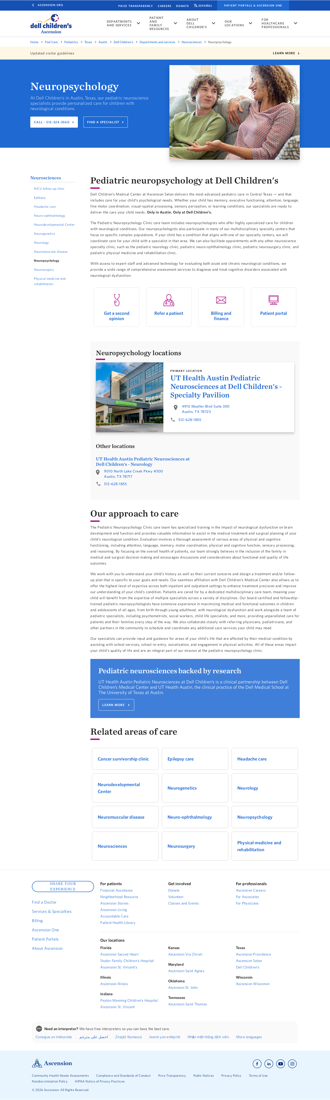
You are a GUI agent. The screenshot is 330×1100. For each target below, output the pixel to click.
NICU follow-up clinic (49, 188)
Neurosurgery (44, 269)
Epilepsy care (181, 759)
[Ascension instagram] (292, 1063)
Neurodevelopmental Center (54, 224)
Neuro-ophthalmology (49, 215)
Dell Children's (123, 42)
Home (34, 42)
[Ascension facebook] (257, 1063)
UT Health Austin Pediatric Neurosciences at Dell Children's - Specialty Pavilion (226, 386)
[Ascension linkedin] (268, 1063)
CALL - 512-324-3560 (52, 122)
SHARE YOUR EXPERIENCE (63, 886)
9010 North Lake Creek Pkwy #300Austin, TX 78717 (133, 474)
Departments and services (157, 42)
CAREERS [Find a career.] (164, 6)
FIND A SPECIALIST (103, 122)
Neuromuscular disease (51, 251)
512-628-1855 (189, 419)
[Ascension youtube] (280, 1063)
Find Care (51, 42)
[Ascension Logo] (52, 1066)
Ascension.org (50, 5)
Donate (182, 6)
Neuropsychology (46, 260)
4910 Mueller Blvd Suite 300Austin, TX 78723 (206, 409)
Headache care (45, 206)
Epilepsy (40, 197)
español (206, 5)
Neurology (41, 242)
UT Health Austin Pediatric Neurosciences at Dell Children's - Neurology (143, 461)
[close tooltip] (103, 17)
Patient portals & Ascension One (253, 5)
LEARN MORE (284, 53)
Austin (102, 42)
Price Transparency (135, 6)
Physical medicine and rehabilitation (50, 281)
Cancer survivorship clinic (123, 759)
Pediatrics (71, 42)
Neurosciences (192, 42)
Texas (88, 42)
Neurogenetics (44, 233)
